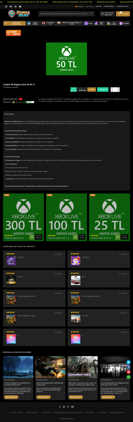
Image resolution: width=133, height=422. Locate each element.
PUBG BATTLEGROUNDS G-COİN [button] (69, 23)
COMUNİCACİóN (122, 6)
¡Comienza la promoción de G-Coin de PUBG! (30, 2)
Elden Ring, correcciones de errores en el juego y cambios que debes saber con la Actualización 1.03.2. (82, 384)
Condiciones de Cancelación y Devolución (68, 412)
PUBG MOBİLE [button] (32, 23)
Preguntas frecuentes (116, 412)
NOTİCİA (99, 6)
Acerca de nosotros (16, 412)
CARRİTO (92, 90)
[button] (123, 13)
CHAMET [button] (124, 23)
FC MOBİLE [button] (112, 23)
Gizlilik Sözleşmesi (32, 412)
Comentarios (101, 412)
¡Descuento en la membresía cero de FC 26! (75, 2)
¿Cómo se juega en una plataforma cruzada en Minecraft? (17, 384)
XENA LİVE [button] (99, 23)
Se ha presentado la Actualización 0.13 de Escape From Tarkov (114, 384)
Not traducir (90, 412)
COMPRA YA (102, 89)
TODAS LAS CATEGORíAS (13, 23)
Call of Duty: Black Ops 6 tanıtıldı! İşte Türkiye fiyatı (49, 384)
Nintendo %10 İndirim (109, 2)
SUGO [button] (89, 23)
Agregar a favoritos (10, 87)
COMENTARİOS (109, 6)
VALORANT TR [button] (48, 23)
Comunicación (46, 412)
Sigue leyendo (11, 397)
